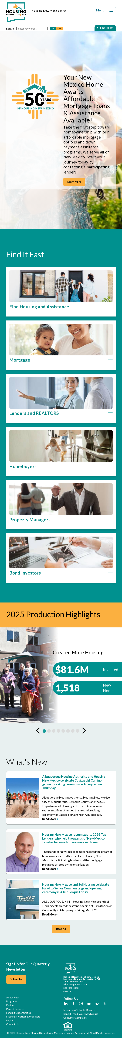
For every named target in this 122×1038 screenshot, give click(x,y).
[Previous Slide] (38, 731)
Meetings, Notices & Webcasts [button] (23, 1016)
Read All (61, 928)
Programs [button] (11, 1001)
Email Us (67, 991)
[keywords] (31, 28)
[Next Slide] (84, 731)
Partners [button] (11, 1005)
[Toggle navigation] (111, 10)
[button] (61, 310)
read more (50, 819)
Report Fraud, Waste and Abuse (80, 1013)
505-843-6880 (71, 988)
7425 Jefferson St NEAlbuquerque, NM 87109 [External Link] (75, 983)
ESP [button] (59, 28)
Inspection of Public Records (79, 1010)
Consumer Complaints (75, 1017)
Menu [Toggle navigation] (100, 10)
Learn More (74, 181)
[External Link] (65, 1004)
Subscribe (16, 979)
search (10, 28)
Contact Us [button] (12, 1024)
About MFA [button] (12, 997)
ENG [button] (53, 28)
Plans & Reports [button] (15, 1008)
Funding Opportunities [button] (18, 1012)
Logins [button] (9, 1020)
